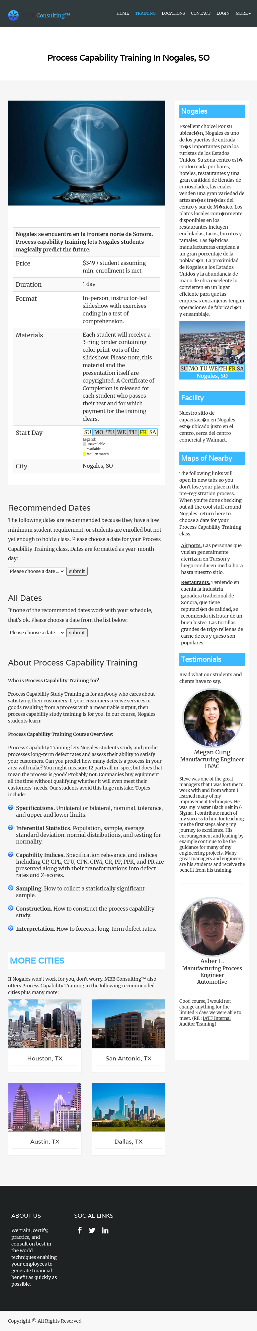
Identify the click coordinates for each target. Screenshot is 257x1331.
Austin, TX (44, 1141)
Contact (200, 13)
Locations (173, 13)
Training (145, 13)
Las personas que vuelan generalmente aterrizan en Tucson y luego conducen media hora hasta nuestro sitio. (212, 558)
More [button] (243, 13)
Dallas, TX (128, 1141)
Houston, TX (44, 1058)
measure (77, 768)
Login (223, 13)
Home (122, 13)
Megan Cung (212, 752)
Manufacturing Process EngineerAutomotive (212, 941)
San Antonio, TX (128, 1058)
